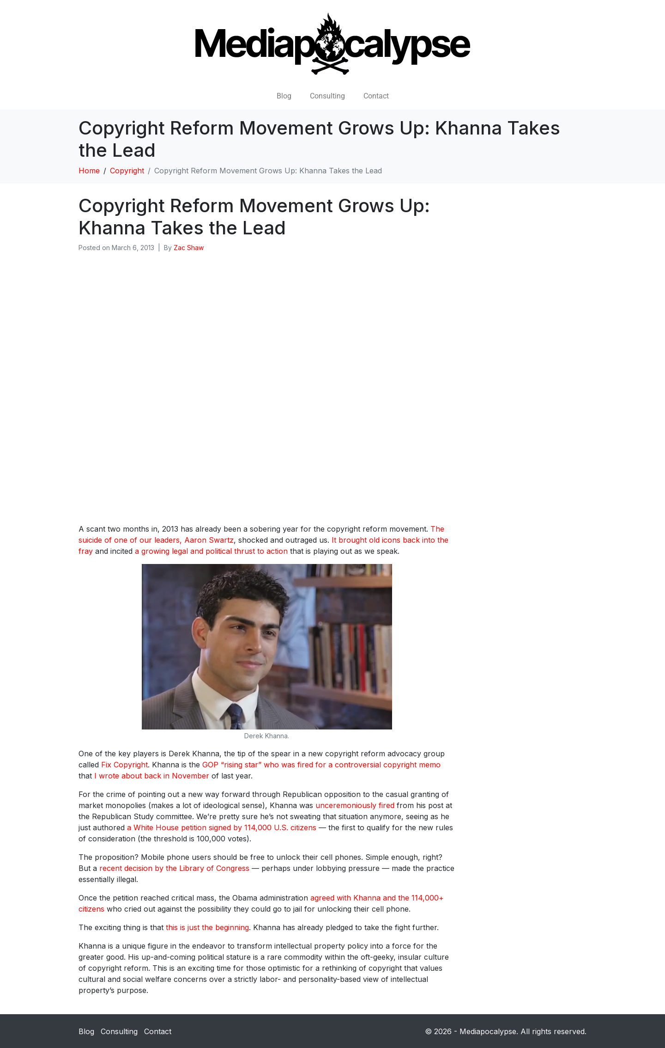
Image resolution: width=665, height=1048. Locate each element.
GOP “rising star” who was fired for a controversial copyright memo (321, 764)
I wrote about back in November (151, 775)
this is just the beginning (207, 927)
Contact (376, 96)
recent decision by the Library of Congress (174, 868)
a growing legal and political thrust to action (211, 551)
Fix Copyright (124, 764)
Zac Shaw (189, 247)
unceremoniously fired (354, 805)
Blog (284, 96)
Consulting (327, 96)
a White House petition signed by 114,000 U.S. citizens (221, 827)
